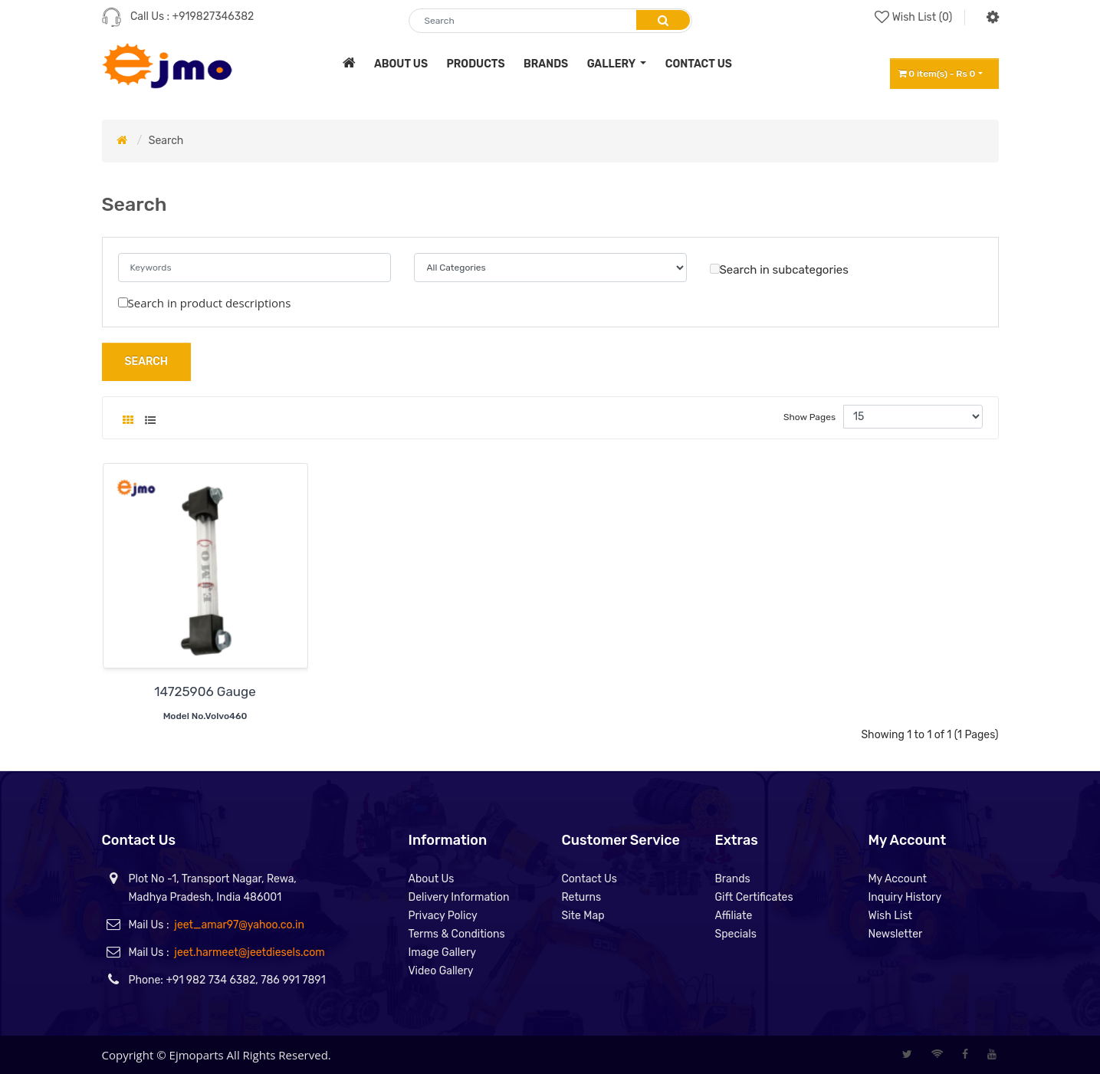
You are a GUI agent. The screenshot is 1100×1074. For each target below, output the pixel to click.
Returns (582, 897)
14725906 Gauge (204, 691)
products (475, 64)
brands (546, 64)
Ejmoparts (196, 1055)
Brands (732, 878)
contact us (698, 64)
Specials (736, 934)
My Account (898, 878)
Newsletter (896, 934)
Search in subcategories (779, 270)
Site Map (583, 915)
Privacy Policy (443, 915)
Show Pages (809, 417)
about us (401, 64)
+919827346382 (213, 16)
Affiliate (734, 915)
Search (166, 140)
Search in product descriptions (204, 302)
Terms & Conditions (457, 934)
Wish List (891, 915)
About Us (432, 878)
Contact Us (589, 878)
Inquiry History (905, 897)
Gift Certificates (754, 897)
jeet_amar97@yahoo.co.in (239, 924)
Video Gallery (441, 970)
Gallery (612, 64)
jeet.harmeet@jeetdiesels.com (249, 952)
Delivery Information (459, 897)
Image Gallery (443, 952)
